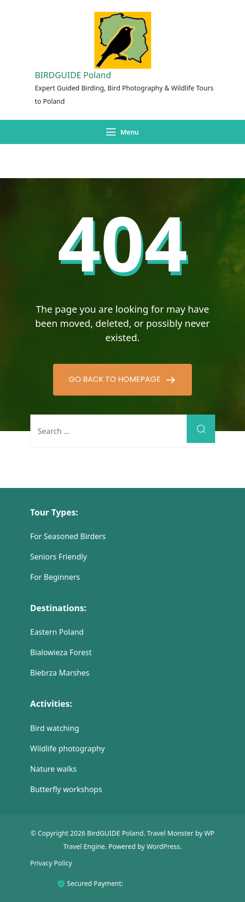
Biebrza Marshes (60, 672)
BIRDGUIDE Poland (73, 75)
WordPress (163, 846)
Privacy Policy (51, 862)
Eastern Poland (57, 632)
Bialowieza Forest (61, 652)
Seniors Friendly (58, 556)
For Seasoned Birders (68, 536)
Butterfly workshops (66, 789)
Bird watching (55, 728)
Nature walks (53, 769)
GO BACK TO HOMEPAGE (116, 379)
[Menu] (111, 131)
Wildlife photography (67, 748)
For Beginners (55, 577)
